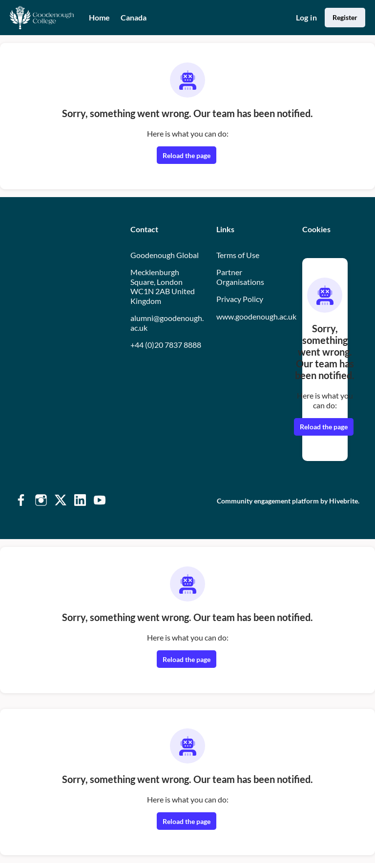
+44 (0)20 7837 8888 (165, 344)
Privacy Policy (239, 298)
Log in (306, 17)
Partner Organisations (240, 276)
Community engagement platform (268, 501)
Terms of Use (237, 255)
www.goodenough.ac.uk (256, 316)
